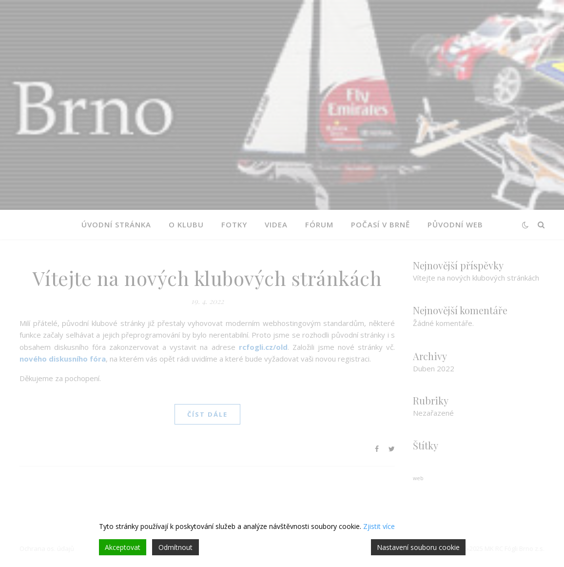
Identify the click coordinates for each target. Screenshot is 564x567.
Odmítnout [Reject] (175, 547)
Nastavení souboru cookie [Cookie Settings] (418, 547)
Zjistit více (379, 526)
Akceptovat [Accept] (122, 547)
